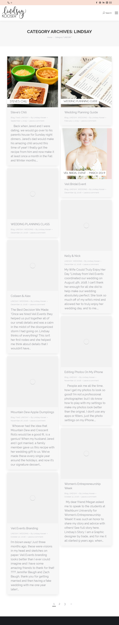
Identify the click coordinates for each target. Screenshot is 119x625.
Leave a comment (36, 121)
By (38, 117)
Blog (13, 117)
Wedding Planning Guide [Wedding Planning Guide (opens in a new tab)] (81, 112)
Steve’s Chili (19, 112)
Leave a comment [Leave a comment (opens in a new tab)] (88, 121)
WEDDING (82, 117)
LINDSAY (25, 117)
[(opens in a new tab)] (86, 81)
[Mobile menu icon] (116, 13)
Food (18, 117)
